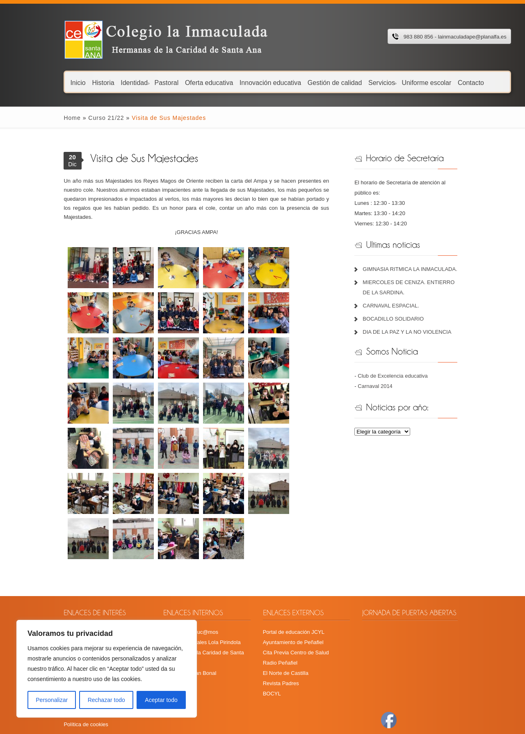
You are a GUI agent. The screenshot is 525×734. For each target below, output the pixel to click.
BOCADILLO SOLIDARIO (403, 308)
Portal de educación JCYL (292, 578)
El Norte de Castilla (284, 619)
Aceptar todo (161, 700)
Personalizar (52, 700)
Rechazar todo (106, 700)
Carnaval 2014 (385, 376)
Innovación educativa (242, 82)
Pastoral (139, 82)
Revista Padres (279, 629)
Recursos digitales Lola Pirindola (187, 588)
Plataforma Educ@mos (175, 578)
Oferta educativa (181, 82)
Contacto (443, 82)
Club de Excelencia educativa (403, 365)
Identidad (107, 82)
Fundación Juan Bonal (174, 609)
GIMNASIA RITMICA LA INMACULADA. (420, 259)
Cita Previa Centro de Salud (294, 598)
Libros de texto (53, 609)
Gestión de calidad (307, 82)
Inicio (50, 82)
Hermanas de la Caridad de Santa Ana (194, 598)
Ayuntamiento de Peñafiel (291, 588)
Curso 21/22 (78, 118)
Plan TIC (46, 619)
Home (44, 118)
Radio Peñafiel (278, 609)
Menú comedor (54, 588)
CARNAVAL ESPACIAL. (401, 295)
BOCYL (270, 639)
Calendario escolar (58, 578)
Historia (75, 82)
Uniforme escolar (398, 82)
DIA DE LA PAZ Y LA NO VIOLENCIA (417, 322)
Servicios (354, 82)
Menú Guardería (55, 598)
